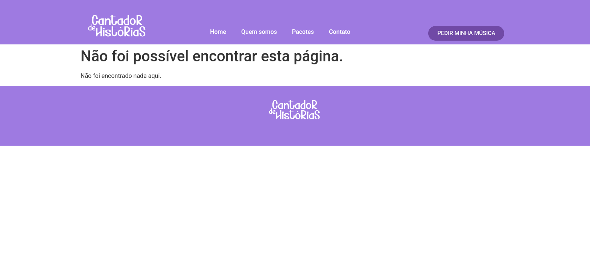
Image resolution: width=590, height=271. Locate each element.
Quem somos (259, 31)
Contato (339, 31)
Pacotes (303, 31)
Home (218, 31)
